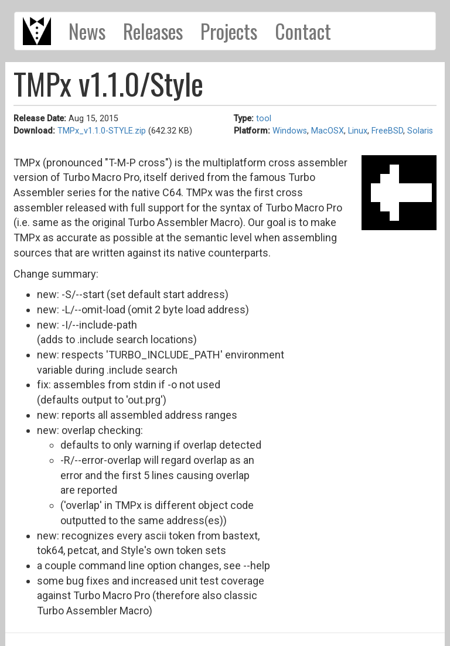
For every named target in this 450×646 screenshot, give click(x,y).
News (87, 31)
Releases (153, 31)
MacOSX (327, 131)
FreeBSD (387, 131)
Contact (303, 31)
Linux (357, 131)
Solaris (420, 131)
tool (263, 119)
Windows (289, 131)
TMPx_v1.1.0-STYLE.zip (101, 131)
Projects (228, 31)
